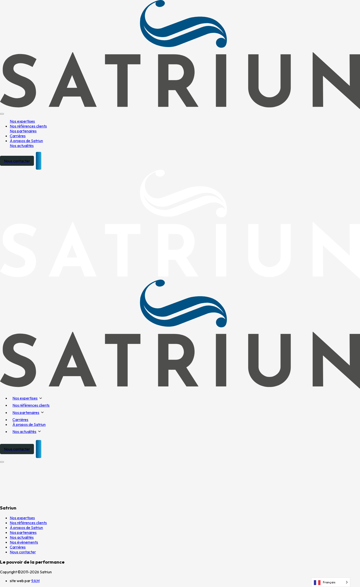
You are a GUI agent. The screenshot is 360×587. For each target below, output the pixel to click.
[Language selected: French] (330, 582)
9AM (35, 580)
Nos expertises (22, 121)
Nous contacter (23, 551)
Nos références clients (28, 126)
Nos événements (24, 542)
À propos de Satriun (26, 140)
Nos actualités (22, 145)
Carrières (18, 135)
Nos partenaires (23, 130)
